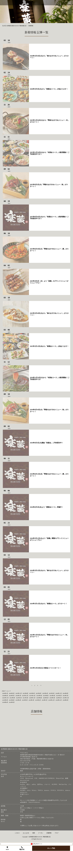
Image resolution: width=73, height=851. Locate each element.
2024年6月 (5, 695)
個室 (33, 833)
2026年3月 (5, 693)
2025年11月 (18, 693)
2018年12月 (51, 700)
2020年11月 (32, 698)
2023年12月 (25, 695)
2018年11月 (59, 700)
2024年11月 (58, 693)
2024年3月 (18, 695)
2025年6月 (38, 693)
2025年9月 (25, 693)
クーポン (40, 833)
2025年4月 (45, 693)
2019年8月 (12, 700)
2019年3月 (31, 700)
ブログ (56, 833)
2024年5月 (12, 695)
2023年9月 (39, 695)
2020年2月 (59, 698)
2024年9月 (65, 693)
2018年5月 (12, 702)
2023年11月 (32, 695)
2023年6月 (52, 695)
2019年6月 (18, 700)
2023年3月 (65, 695)
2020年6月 (46, 698)
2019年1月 (44, 700)
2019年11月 (66, 698)
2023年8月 (46, 695)
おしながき (26, 833)
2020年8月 (39, 698)
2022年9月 (12, 698)
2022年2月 (19, 698)
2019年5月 (25, 700)
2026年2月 (12, 693)
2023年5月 (59, 695)
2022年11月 (5, 698)
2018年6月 (5, 702)
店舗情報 (48, 833)
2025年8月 (32, 693)
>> (41, 685)
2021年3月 (25, 698)
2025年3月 (52, 693)
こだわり (17, 833)
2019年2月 (38, 700)
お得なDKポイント (36, 844)
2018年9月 (65, 700)
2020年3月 (52, 698)
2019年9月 (5, 700)
